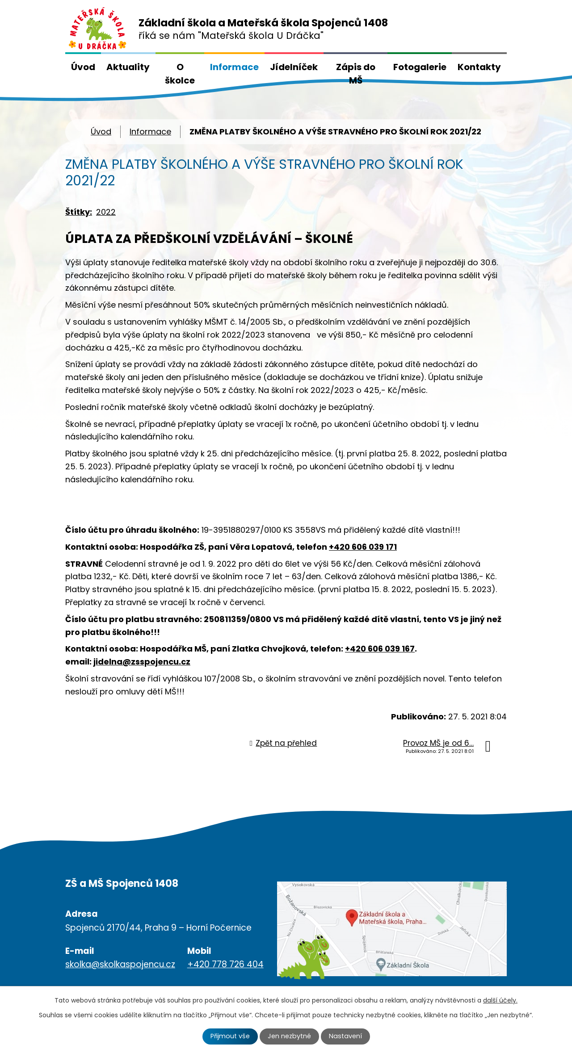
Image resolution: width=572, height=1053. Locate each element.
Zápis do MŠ (355, 74)
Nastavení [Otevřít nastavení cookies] (345, 1036)
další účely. (500, 1000)
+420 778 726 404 (225, 964)
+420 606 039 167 (380, 648)
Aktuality (128, 67)
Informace (234, 67)
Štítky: (78, 211)
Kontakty (479, 67)
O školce (180, 74)
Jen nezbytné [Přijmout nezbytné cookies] (289, 1036)
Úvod (83, 67)
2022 (106, 211)
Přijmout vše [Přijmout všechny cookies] (230, 1036)
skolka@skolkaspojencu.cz (120, 964)
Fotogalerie (419, 67)
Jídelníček (294, 67)
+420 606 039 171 (363, 546)
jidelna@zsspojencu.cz (141, 661)
